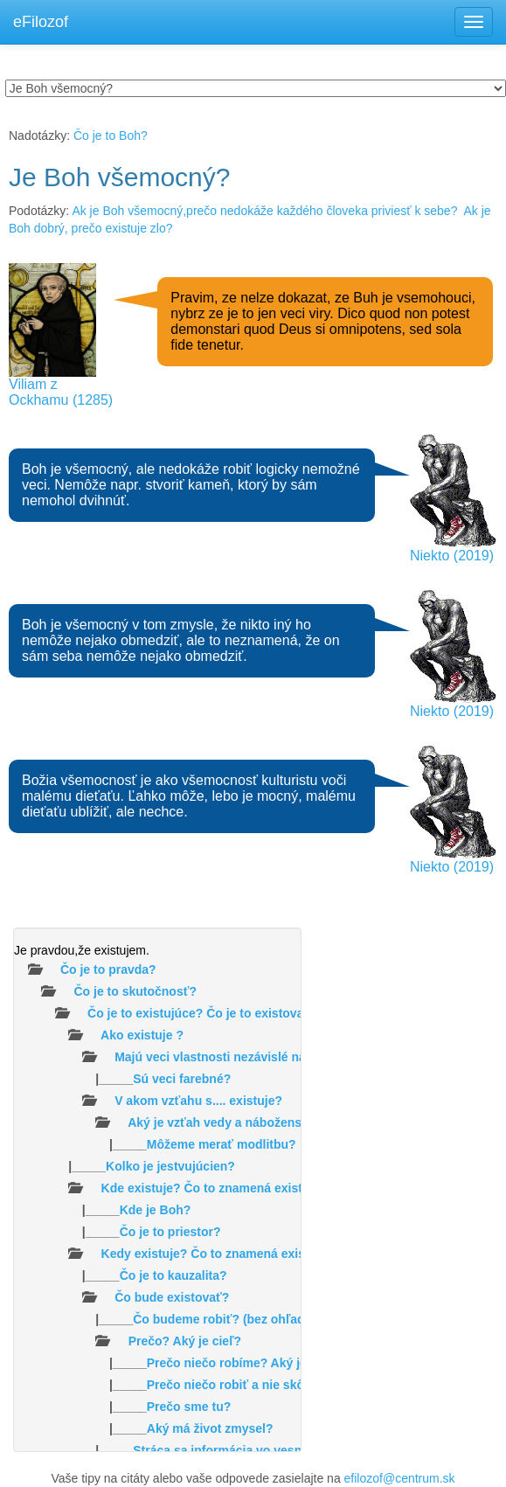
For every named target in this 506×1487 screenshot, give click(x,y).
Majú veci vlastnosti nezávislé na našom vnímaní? (259, 1057)
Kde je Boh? (155, 1210)
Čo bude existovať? (171, 1297)
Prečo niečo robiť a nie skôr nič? (242, 1385)
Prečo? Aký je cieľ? (184, 1341)
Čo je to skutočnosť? (135, 991)
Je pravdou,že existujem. (81, 950)
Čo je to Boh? (110, 135)
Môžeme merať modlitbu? (221, 1144)
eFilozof (40, 22)
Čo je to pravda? (108, 969)
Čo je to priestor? (170, 1232)
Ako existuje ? (142, 1035)
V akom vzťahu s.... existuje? (198, 1101)
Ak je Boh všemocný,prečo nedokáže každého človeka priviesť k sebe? (264, 211)
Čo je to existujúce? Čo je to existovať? (202, 1013)
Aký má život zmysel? (210, 1428)
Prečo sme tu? (189, 1407)
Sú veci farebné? (182, 1079)
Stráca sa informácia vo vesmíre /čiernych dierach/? (284, 1450)
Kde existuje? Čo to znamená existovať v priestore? (252, 1188)
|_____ (122, 1079)
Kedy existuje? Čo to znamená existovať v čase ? (244, 1254)
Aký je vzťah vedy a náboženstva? (227, 1122)
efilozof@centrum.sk (399, 1478)
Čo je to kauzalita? (173, 1275)
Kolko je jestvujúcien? (170, 1166)
